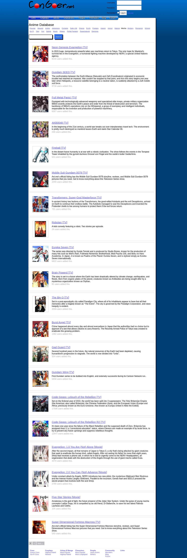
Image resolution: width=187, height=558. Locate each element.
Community (110, 550)
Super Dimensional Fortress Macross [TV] (76, 522)
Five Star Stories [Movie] (66, 497)
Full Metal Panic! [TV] (64, 97)
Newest (40, 28)
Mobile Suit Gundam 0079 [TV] (70, 172)
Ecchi (88, 28)
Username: (111, 3)
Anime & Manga (66, 550)
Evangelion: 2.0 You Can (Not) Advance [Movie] (79, 472)
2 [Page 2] (34, 543)
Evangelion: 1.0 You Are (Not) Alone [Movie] (77, 446)
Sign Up (130, 13)
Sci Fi (32, 31)
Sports (48, 31)
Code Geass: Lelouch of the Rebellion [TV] (76, 397)
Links (122, 550)
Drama (81, 28)
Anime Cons (34, 552)
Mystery (130, 28)
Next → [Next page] (40, 543)
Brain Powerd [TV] (62, 272)
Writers (93, 554)
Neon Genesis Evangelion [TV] (70, 47)
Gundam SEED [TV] (63, 72)
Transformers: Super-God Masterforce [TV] (77, 197)
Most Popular (65, 552)
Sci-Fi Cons (34, 554)
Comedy (65, 28)
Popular (33, 28)
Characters (79, 550)
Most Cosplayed (81, 554)
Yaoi (37, 31)
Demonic (95, 31)
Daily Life (73, 28)
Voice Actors (95, 552)
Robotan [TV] (59, 222)
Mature (117, 28)
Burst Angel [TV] (61, 322)
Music (55, 31)
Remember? (111, 13)
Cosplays (49, 550)
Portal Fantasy (72, 31)
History (62, 31)
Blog (107, 554)
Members (108, 552)
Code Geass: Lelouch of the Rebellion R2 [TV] (78, 422)
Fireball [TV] (59, 147)
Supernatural (85, 31)
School (147, 28)
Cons (32, 550)
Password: (111, 8)
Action (47, 28)
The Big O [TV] (60, 297)
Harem (103, 28)
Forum (107, 556)
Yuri (42, 31)
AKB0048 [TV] (60, 122)
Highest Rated (50, 552)
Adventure (56, 28)
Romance (139, 28)
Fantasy (96, 28)
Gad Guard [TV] (61, 347)
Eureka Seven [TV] (63, 247)
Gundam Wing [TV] (63, 372)
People (93, 550)
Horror (110, 28)
